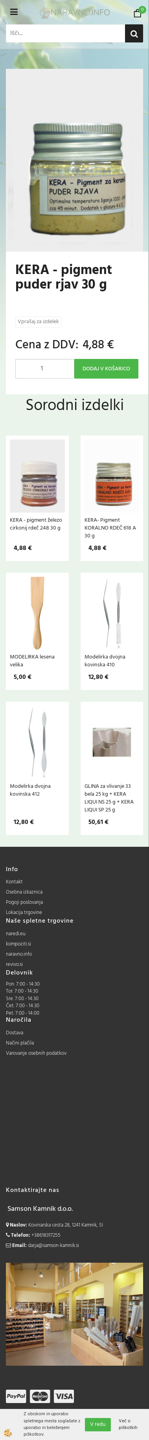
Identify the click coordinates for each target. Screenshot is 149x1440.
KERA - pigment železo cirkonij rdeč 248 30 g (36, 524)
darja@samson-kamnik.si (53, 1245)
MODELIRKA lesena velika (32, 661)
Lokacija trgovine (24, 913)
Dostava (14, 1033)
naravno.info (19, 954)
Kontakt (14, 882)
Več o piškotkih (128, 1424)
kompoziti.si (18, 944)
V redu (98, 1424)
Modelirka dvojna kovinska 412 (30, 790)
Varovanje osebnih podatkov (36, 1053)
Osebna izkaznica (24, 892)
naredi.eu (16, 934)
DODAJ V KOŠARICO (106, 368)
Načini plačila (20, 1043)
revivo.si (14, 964)
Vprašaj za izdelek (38, 321)
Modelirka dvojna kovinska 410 (105, 661)
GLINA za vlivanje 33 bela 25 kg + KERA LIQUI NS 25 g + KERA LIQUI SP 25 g (109, 798)
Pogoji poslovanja (24, 902)
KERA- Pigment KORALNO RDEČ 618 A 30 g (110, 528)
